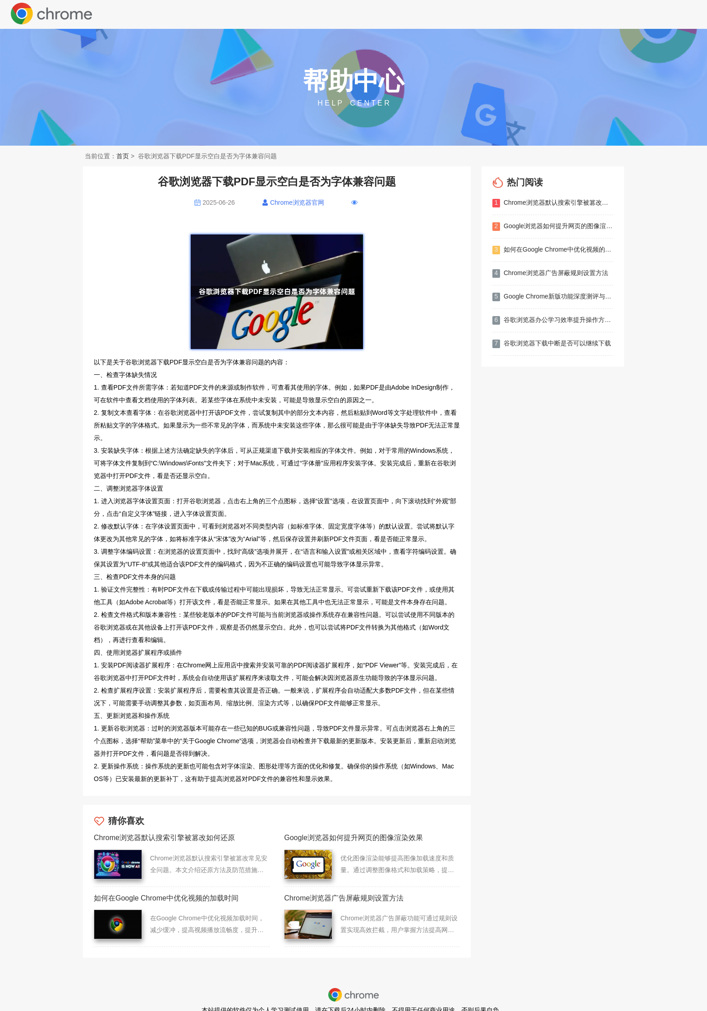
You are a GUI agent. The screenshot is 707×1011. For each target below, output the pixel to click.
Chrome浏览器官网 (297, 202)
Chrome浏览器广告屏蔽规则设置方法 (550, 273)
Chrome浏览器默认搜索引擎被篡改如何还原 (552, 203)
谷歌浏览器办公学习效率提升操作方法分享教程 (552, 320)
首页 (122, 156)
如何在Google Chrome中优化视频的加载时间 (552, 250)
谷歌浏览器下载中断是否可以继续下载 (551, 344)
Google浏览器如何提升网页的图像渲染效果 (552, 226)
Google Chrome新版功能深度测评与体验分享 (552, 297)
